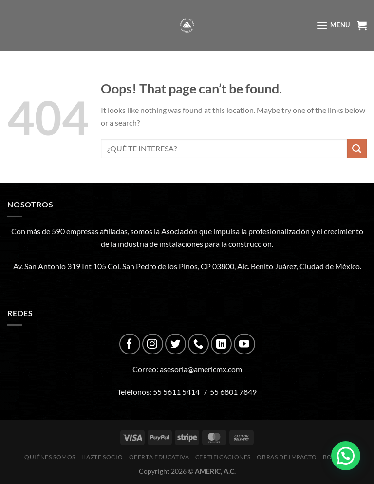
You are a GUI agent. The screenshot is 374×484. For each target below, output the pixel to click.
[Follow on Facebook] (129, 344)
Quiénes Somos (49, 457)
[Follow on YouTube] (244, 344)
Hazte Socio (102, 457)
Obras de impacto (287, 457)
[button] (345, 455)
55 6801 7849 (233, 391)
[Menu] (333, 25)
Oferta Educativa (159, 457)
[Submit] (357, 148)
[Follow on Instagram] (152, 344)
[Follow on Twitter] (175, 344)
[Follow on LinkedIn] (221, 344)
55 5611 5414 (176, 391)
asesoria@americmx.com (201, 368)
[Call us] (198, 344)
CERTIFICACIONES (223, 457)
